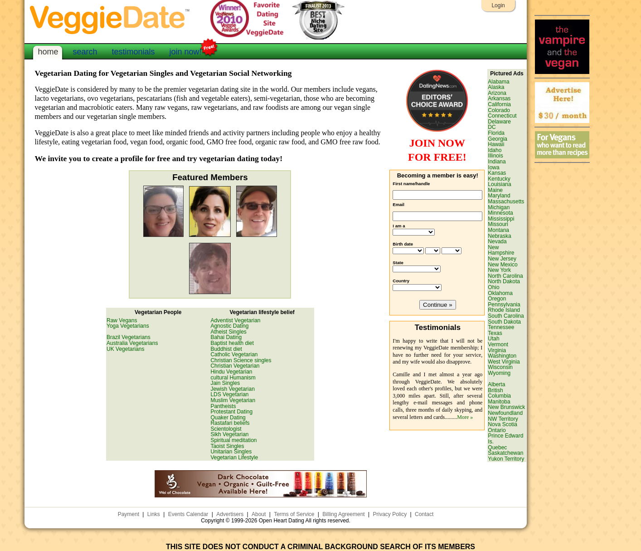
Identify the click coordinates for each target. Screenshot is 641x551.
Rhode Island (504, 310)
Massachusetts (506, 201)
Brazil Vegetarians (129, 337)
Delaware (499, 121)
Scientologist (225, 429)
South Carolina (506, 316)
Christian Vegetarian (234, 366)
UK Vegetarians (125, 349)
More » (465, 417)
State (398, 262)
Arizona (497, 93)
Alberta (496, 384)
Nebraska (499, 236)
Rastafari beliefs (229, 423)
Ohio (493, 287)
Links (153, 514)
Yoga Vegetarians (128, 326)
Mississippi (501, 219)
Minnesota (500, 213)
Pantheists (223, 406)
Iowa (493, 167)
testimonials (133, 51)
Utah (493, 338)
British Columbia (499, 393)
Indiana (496, 161)
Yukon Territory (506, 459)
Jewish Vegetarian (232, 389)
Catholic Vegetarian (233, 354)
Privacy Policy (390, 514)
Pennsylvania (504, 304)
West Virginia (504, 362)
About (259, 514)
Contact (424, 514)
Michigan (499, 207)
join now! (186, 51)
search (85, 51)
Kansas (497, 173)
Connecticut (502, 116)
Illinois (495, 156)
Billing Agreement (343, 514)
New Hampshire (501, 250)
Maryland (499, 195)
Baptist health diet (231, 343)
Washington (502, 356)
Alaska (496, 87)
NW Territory (503, 419)
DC (491, 127)
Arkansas (499, 98)
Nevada (497, 241)
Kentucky (499, 179)
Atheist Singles (228, 332)
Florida (496, 133)
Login (498, 5)
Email (398, 204)
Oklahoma (500, 293)
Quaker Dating (227, 417)
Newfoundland (505, 413)
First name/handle (411, 183)
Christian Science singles (240, 360)
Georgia (497, 139)
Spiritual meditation (233, 440)
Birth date (403, 243)
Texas (495, 333)
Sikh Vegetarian (229, 434)
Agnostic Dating (229, 326)
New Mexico (502, 264)
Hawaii (496, 144)
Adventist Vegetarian (235, 320)
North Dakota (504, 281)
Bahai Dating (226, 337)
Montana (498, 230)
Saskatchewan (505, 453)
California (499, 104)
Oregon (497, 298)
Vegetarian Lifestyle (234, 457)
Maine (495, 190)
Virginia (497, 350)
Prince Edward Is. (505, 439)
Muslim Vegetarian (232, 400)
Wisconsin (500, 367)
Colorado (499, 110)
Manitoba (499, 401)
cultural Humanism (232, 377)
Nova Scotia (502, 424)
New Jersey (502, 259)
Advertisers (229, 514)
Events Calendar (188, 514)
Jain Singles (225, 383)
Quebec (497, 447)
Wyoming (499, 373)
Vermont (498, 344)
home (48, 51)
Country (401, 280)
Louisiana (499, 184)
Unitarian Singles (231, 451)
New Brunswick (506, 407)
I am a (399, 225)
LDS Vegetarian (229, 394)
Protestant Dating (231, 411)
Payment (128, 514)
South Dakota (504, 322)
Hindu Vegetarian (231, 372)
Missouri (498, 224)
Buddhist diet (226, 349)
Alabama (498, 82)
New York (499, 270)
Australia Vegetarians (132, 343)
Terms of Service (294, 514)
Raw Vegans (122, 320)
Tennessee (501, 327)
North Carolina (505, 276)
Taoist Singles (227, 446)
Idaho (494, 150)
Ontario (496, 430)
